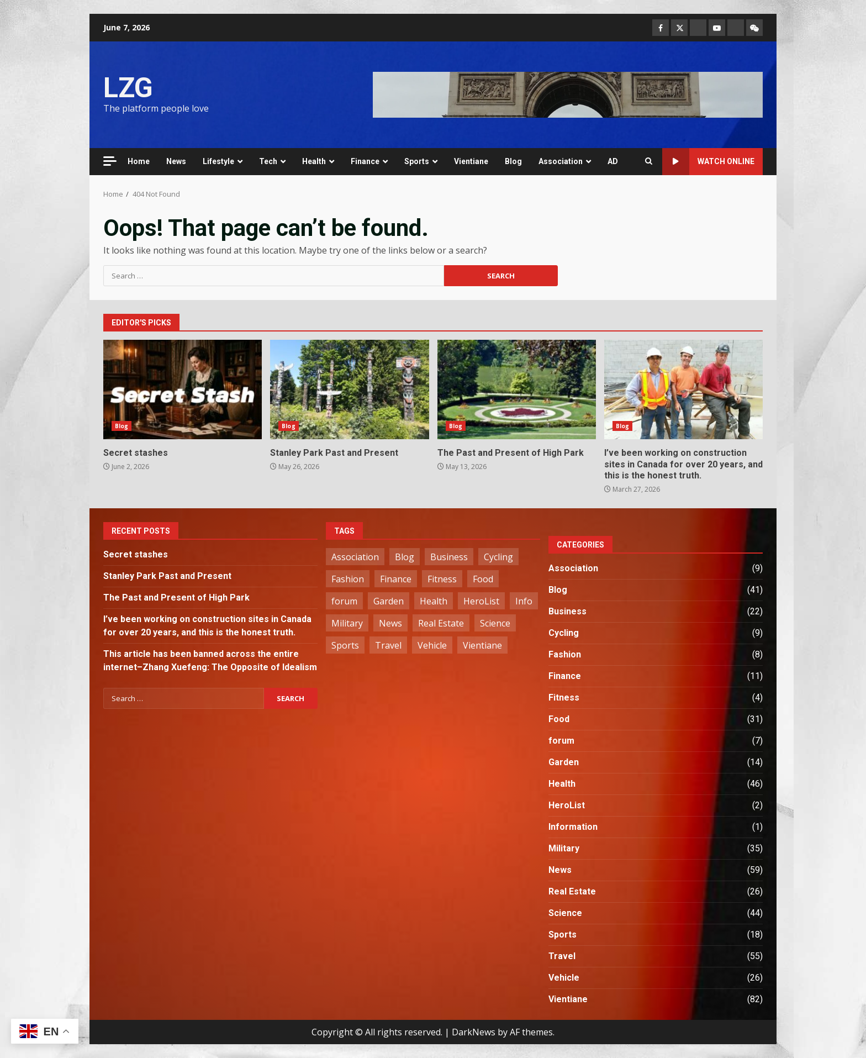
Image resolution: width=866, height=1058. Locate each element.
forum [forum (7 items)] (344, 601)
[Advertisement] (568, 94)
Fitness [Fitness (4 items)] (442, 579)
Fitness (563, 697)
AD (613, 161)
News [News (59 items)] (390, 623)
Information (573, 827)
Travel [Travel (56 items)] (388, 645)
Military (563, 848)
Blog (513, 161)
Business (567, 611)
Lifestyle (218, 161)
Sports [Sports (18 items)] (345, 645)
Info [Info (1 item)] (523, 601)
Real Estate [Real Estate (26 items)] (441, 623)
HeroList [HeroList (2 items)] (481, 601)
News (176, 161)
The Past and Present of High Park (516, 389)
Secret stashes (182, 389)
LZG (128, 88)
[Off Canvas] (110, 161)
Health (314, 161)
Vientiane (471, 161)
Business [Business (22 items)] (449, 557)
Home (139, 161)
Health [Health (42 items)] (433, 601)
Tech (268, 161)
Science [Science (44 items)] (495, 623)
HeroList (566, 805)
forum (561, 740)
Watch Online (708, 161)
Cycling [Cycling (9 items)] (498, 557)
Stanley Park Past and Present (349, 389)
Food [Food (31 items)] (483, 579)
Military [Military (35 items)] (347, 623)
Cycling (563, 633)
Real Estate (572, 891)
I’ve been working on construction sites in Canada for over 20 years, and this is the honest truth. (683, 389)
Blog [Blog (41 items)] (404, 557)
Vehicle (563, 977)
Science (565, 913)
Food (558, 719)
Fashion (564, 654)
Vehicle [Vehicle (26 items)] (432, 645)
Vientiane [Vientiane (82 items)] (482, 645)
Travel (561, 956)
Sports (416, 161)
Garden (563, 762)
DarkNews (473, 1032)
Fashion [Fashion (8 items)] (347, 579)
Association (560, 161)
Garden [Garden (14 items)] (388, 601)
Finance (365, 161)
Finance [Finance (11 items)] (395, 579)
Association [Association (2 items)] (355, 557)
